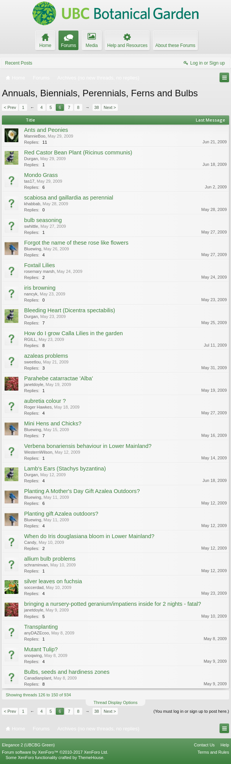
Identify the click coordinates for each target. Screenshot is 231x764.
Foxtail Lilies (39, 265)
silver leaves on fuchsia (53, 581)
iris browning (39, 288)
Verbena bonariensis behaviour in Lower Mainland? (87, 446)
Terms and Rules (213, 752)
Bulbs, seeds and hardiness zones (66, 672)
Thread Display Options (116, 702)
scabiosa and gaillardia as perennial (68, 198)
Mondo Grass (41, 175)
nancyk (30, 294)
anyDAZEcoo (36, 633)
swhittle (31, 226)
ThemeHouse (90, 757)
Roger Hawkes (38, 407)
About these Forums (175, 45)
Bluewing (32, 249)
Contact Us (204, 745)
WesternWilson (38, 452)
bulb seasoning (43, 220)
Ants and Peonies (46, 130)
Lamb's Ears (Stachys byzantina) (65, 469)
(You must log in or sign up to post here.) (191, 711)
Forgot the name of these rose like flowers (76, 243)
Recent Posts (18, 63)
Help (224, 745)
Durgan (31, 158)
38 (96, 107)
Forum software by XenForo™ (55, 752)
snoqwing (33, 655)
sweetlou (32, 362)
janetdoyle (33, 384)
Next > (110, 107)
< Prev (10, 107)
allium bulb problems (49, 559)
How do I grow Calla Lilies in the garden (73, 333)
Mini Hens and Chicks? (52, 423)
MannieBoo (35, 136)
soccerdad (34, 587)
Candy (30, 542)
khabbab (32, 203)
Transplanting (41, 627)
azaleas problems (46, 356)
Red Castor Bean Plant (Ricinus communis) (78, 152)
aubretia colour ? (45, 401)
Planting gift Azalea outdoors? (61, 514)
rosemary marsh (39, 271)
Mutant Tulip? (41, 649)
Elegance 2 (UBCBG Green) (28, 745)
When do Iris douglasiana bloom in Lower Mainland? (89, 536)
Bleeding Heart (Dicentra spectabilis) (69, 310)
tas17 (29, 181)
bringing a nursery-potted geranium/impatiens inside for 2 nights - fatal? (112, 604)
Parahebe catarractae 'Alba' (58, 378)
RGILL (30, 339)
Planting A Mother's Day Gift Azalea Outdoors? (82, 491)
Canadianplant (37, 678)
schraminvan (36, 565)
